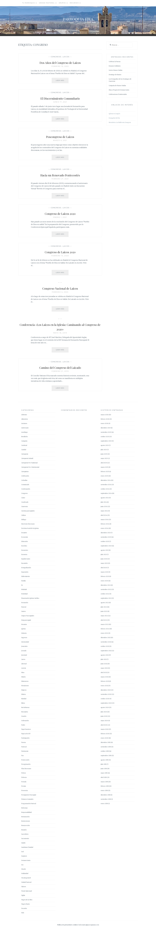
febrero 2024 (105, 524)
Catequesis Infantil (27, 458)
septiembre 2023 (106, 546)
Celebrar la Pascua (114, 61)
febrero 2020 (105, 734)
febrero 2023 (105, 576)
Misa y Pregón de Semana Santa (119, 90)
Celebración (25, 476)
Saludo (23, 843)
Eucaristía (24, 563)
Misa (22, 672)
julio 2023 (104, 554)
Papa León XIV (25, 734)
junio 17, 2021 (60, 102)
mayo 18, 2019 (60, 333)
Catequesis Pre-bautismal (29, 463)
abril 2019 (104, 777)
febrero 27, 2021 (60, 179)
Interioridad (25, 642)
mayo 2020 (104, 720)
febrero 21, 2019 (60, 371)
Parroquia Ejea (78, 18)
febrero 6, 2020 (60, 292)
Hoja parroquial (26, 620)
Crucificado (24, 502)
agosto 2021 (104, 655)
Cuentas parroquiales (28, 511)
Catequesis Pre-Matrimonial (30, 467)
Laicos (66, 57)
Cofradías (24, 480)
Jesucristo (24, 646)
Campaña (24, 441)
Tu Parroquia (28, 3)
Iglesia (23, 629)
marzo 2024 (104, 519)
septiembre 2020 (106, 703)
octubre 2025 (105, 436)
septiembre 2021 (106, 651)
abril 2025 (104, 463)
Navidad (23, 699)
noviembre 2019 (106, 747)
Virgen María (25, 904)
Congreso (56, 57)
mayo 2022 (104, 616)
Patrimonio (24, 751)
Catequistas (25, 471)
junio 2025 (104, 454)
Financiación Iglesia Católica (30, 598)
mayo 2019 (104, 773)
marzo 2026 (104, 415)
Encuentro (24, 550)
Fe (22, 585)
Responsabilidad (26, 812)
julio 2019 (103, 764)
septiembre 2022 (106, 598)
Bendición (24, 436)
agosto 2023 (104, 550)
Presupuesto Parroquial (28, 795)
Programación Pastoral (28, 803)
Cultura (23, 515)
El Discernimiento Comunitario (60, 98)
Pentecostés (25, 760)
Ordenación (25, 720)
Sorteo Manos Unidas (115, 70)
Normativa (24, 712)
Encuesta (24, 554)
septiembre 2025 (106, 441)
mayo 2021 (104, 668)
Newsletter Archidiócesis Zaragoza (120, 122)
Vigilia (23, 895)
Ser (22, 865)
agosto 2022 (105, 602)
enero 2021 (104, 686)
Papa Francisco (26, 729)
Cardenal (24, 445)
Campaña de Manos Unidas (117, 85)
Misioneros (24, 681)
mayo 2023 (104, 563)
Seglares (24, 856)
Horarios (24, 624)
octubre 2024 (105, 489)
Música (23, 694)
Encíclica (24, 546)
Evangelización (26, 568)
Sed (22, 852)
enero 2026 (104, 423)
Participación (25, 738)
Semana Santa (25, 860)
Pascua (23, 742)
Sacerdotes (24, 834)
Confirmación (25, 489)
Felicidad (24, 589)
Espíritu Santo (25, 559)
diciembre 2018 (105, 795)
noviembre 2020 (106, 694)
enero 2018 (104, 803)
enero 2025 (104, 476)
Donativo (24, 533)
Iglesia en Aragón (114, 114)
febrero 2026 (105, 419)
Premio (23, 786)
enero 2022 (104, 633)
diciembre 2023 (105, 533)
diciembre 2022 (106, 585)
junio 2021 (104, 664)
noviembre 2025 (106, 432)
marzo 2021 (104, 677)
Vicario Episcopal (26, 891)
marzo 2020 (104, 729)
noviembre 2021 (106, 642)
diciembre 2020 (106, 690)
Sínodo (23, 869)
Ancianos (24, 423)
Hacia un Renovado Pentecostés (60, 174)
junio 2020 (104, 716)
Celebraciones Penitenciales (118, 94)
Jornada (23, 651)
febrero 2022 (105, 629)
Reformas (24, 808)
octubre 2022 (105, 594)
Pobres (23, 773)
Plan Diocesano (26, 768)
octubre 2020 (105, 699)
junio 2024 (104, 506)
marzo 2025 (104, 467)
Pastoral (24, 747)
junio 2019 (104, 768)
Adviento (24, 415)
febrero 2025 (105, 471)
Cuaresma (24, 506)
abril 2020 (104, 725)
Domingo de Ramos (115, 74)
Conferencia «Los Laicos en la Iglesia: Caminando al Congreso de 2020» (60, 326)
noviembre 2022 (106, 589)
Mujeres (23, 690)
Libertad (24, 664)
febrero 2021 (105, 681)
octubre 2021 (105, 646)
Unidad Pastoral (47, 3)
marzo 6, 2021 (60, 140)
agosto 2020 (105, 707)
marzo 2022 (104, 624)
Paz (22, 755)
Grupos (62, 3)
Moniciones (25, 686)
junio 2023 (104, 559)
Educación (24, 541)
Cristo (23, 498)
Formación (24, 602)
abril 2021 (104, 672)
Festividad (24, 594)
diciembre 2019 (105, 742)
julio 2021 (103, 659)
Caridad (23, 450)
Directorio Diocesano (28, 524)
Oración (23, 716)
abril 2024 (104, 515)
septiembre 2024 (106, 493)
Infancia (23, 633)
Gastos (23, 611)
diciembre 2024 (106, 480)
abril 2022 (104, 620)
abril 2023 (104, 568)
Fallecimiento (25, 576)
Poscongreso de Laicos (60, 136)
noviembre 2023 (106, 537)
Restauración (25, 817)
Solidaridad (24, 873)
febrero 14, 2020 (60, 256)
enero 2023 (104, 581)
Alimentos (24, 419)
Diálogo (23, 519)
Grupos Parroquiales (27, 616)
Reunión (24, 830)
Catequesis (24, 454)
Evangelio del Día (114, 118)
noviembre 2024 (106, 484)
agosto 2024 (105, 498)
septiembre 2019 (106, 755)
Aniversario (25, 428)
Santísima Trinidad (27, 847)
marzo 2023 (104, 572)
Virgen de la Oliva (26, 900)
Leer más (62, 81)
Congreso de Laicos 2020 (60, 213)
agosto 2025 (105, 445)
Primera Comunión (27, 799)
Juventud (24, 655)
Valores (23, 886)
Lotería (23, 668)
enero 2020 (104, 738)
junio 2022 (104, 611)
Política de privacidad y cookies (67, 925)
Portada (23, 782)
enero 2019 (104, 790)
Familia (23, 581)
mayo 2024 (104, 511)
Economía (24, 537)
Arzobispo (24, 432)
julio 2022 (104, 607)
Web (22, 913)
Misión (23, 677)
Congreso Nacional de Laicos (60, 288)
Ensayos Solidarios (115, 66)
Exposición (24, 572)
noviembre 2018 (106, 799)
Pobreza (24, 777)
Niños (23, 703)
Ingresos (24, 637)
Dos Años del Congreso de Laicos (60, 62)
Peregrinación (25, 764)
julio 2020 (104, 712)
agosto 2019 (104, 760)
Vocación (24, 908)
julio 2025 (104, 450)
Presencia (24, 790)
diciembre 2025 (106, 428)
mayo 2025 (104, 458)
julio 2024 (104, 502)
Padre (23, 725)
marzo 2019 (104, 782)
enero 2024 (104, 528)
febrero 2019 (105, 786)
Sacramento (25, 838)
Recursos (74, 3)
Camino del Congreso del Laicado (60, 367)
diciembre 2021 (105, 637)
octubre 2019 (105, 751)
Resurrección (25, 825)
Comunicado (25, 484)
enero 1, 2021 (60, 217)
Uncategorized (26, 878)
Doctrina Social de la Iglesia (30, 528)
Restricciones (25, 821)
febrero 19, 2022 (60, 66)
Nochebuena (25, 707)
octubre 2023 (105, 541)
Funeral (23, 607)
